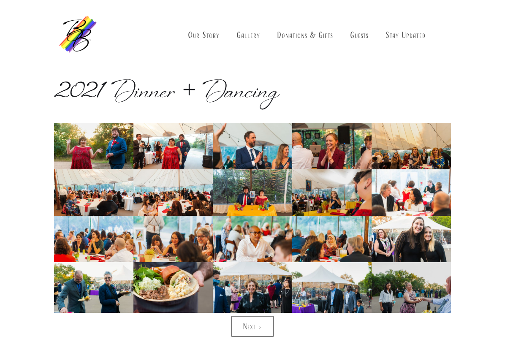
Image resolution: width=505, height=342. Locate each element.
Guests (359, 35)
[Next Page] (252, 326)
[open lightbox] (93, 148)
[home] (77, 35)
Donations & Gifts (305, 35)
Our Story (204, 35)
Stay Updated (406, 35)
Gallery (248, 35)
